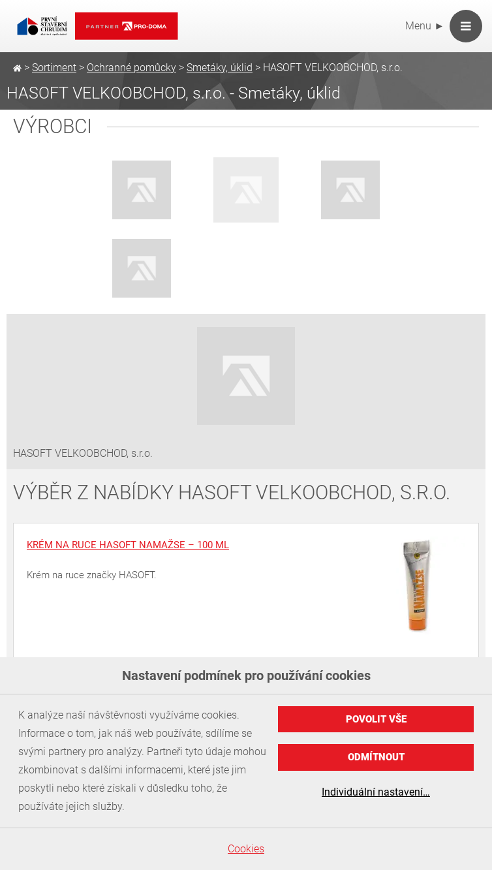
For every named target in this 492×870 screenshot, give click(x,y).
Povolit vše (376, 719)
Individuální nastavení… (376, 792)
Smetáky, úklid (220, 67)
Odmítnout (376, 757)
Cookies (246, 849)
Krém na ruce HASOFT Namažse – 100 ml (128, 545)
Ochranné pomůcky (131, 67)
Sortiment (54, 67)
